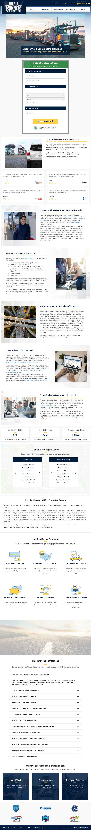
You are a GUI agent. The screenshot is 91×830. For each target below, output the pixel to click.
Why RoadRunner (57, 9)
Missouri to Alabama (63, 465)
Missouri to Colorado (63, 477)
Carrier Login (72, 3)
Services (31, 9)
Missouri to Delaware (63, 483)
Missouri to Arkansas (63, 471)
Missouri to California (63, 474)
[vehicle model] (45, 99)
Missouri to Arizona (63, 468)
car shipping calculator (63, 417)
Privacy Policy (42, 827)
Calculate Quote (45, 121)
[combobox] (45, 76)
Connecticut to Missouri (28, 480)
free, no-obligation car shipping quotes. (69, 217)
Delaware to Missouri (28, 483)
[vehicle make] (45, 95)
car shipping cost (29, 258)
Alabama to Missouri (28, 465)
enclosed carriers (76, 222)
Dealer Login (64, 3)
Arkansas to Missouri (27, 471)
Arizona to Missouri (27, 468)
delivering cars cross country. (48, 405)
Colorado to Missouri (28, 477)
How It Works (45, 9)
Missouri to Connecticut (63, 480)
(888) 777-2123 (83, 4)
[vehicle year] (45, 91)
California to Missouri (27, 474)
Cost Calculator (70, 9)
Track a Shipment (54, 3)
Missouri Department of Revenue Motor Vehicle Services (22, 362)
